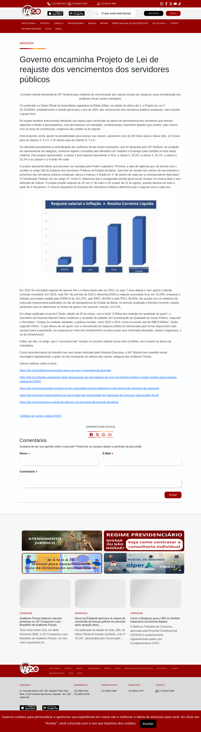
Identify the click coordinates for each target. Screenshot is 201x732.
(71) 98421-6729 (81, 694)
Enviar (173, 494)
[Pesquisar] (96, 13)
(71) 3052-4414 (59, 3)
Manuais (92, 23)
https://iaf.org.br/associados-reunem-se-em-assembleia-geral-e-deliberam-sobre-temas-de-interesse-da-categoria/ (89, 388)
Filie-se (173, 13)
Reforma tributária (31, 29)
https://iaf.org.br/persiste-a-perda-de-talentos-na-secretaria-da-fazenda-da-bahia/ (69, 402)
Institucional (28, 23)
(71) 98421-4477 (136, 691)
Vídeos (58, 29)
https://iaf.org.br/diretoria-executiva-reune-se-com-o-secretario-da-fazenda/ (65, 370)
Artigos (104, 23)
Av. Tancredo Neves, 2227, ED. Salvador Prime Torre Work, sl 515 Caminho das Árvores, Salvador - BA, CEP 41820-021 (45, 694)
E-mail (107, 453)
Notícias (44, 23)
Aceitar (148, 724)
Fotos (48, 29)
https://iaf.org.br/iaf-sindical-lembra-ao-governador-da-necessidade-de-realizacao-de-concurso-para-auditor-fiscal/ (89, 395)
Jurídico (58, 23)
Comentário (27, 471)
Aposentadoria (75, 23)
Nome (23, 453)
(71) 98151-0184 (108, 691)
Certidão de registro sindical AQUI (40, 416)
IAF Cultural (158, 23)
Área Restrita (153, 13)
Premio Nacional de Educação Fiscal (130, 23)
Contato (174, 23)
